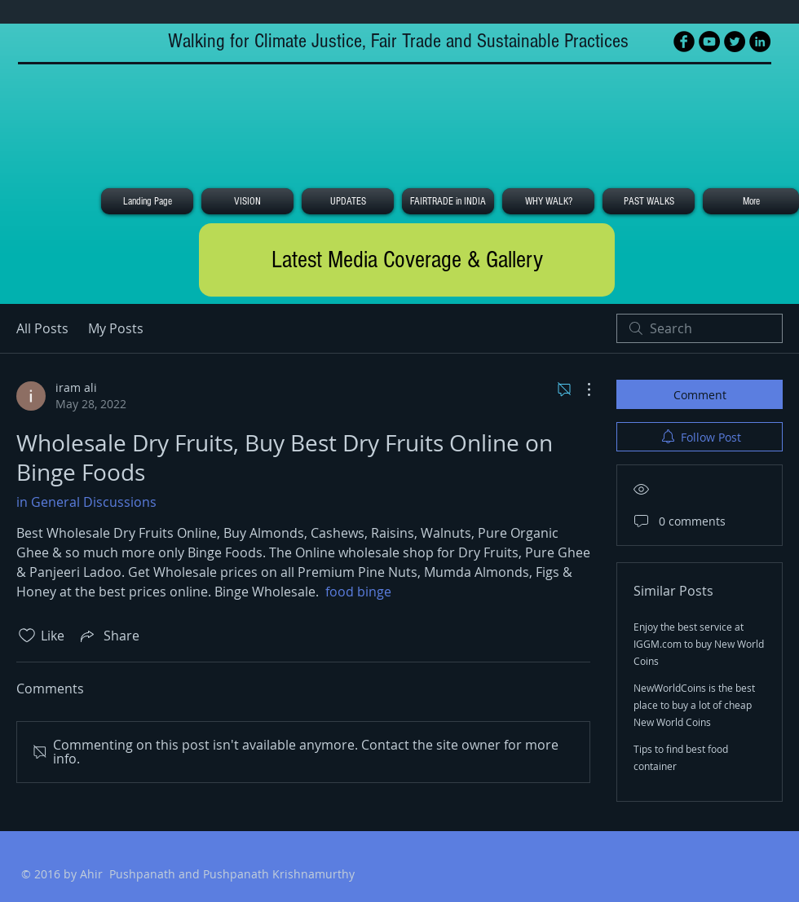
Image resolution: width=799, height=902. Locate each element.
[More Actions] (580, 389)
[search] (699, 328)
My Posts (115, 328)
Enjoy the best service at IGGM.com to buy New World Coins (698, 643)
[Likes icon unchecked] (27, 635)
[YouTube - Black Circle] (709, 41)
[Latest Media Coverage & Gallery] (407, 260)
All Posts (42, 328)
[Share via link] (108, 635)
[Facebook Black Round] (684, 41)
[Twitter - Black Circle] (734, 41)
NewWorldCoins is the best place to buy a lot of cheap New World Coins (694, 704)
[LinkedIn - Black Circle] (759, 41)
